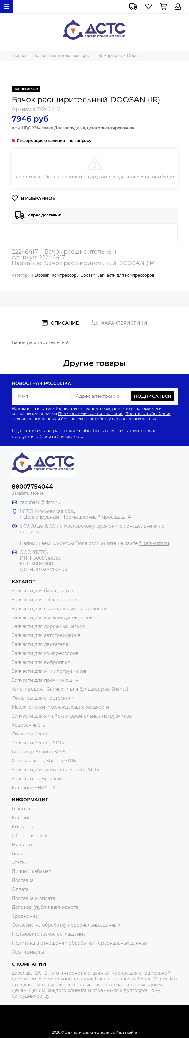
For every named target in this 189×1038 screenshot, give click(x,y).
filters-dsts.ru (154, 543)
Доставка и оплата (33, 898)
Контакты (23, 827)
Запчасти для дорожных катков (48, 626)
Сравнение (25, 916)
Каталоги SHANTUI (33, 787)
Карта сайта (126, 1032)
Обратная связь (30, 835)
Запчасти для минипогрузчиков (49, 671)
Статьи (20, 862)
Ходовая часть (28, 725)
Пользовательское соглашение (49, 934)
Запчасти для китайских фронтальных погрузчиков (72, 716)
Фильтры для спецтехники (43, 698)
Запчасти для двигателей (42, 644)
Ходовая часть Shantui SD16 (44, 761)
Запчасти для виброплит (41, 662)
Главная (21, 809)
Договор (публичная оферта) (46, 907)
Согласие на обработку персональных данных (66, 925)
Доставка (22, 880)
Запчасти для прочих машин (45, 680)
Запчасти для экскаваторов (44, 599)
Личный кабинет (31, 871)
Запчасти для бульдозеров (43, 591)
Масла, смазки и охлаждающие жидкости (60, 707)
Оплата (20, 889)
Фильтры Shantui (32, 734)
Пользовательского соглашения (90, 413)
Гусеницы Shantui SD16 (38, 752)
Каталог (21, 818)
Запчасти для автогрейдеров (46, 635)
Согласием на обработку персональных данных (108, 418)
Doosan (42, 275)
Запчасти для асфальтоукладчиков (52, 617)
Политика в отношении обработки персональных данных (79, 943)
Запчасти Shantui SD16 (38, 743)
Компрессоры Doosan (73, 275)
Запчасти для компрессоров (125, 275)
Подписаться (152, 396)
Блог (17, 853)
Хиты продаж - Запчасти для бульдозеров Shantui (70, 689)
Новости (22, 844)
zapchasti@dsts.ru (40, 502)
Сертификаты (28, 952)
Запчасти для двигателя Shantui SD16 (55, 770)
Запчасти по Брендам (37, 779)
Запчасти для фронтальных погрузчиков (59, 608)
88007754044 (32, 486)
